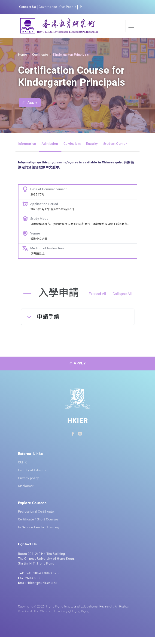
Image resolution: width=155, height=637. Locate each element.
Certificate (40, 54)
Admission (50, 143)
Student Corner (115, 143)
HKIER (77, 421)
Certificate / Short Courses (38, 519)
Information (27, 143)
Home (22, 54)
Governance (48, 7)
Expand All (97, 294)
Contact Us (27, 7)
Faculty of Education (34, 470)
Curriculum (72, 143)
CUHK (22, 462)
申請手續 (48, 317)
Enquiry (92, 143)
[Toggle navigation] (131, 26)
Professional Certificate (36, 511)
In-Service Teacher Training (38, 527)
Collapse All (122, 294)
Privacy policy (28, 478)
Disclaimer (26, 486)
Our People (67, 7)
